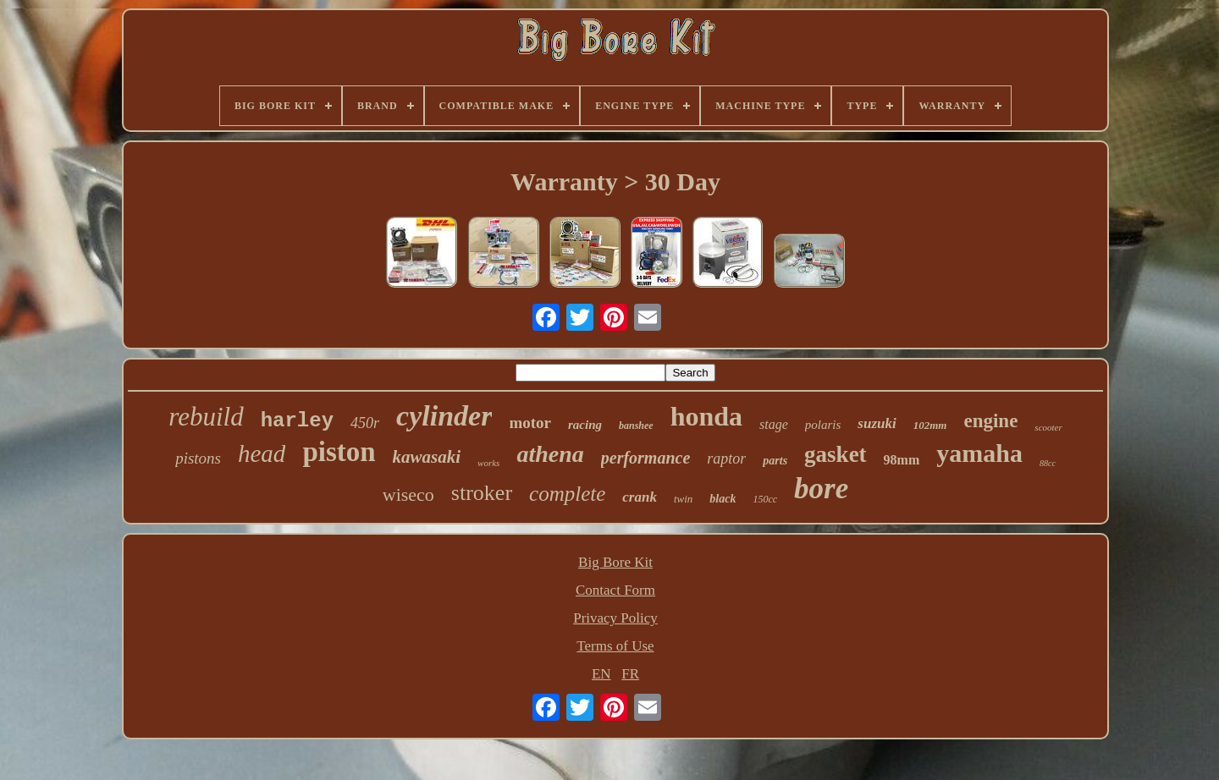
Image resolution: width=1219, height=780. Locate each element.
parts (775, 460)
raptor (726, 458)
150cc (765, 499)
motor (530, 422)
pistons (198, 458)
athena (549, 454)
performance (646, 457)
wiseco (408, 494)
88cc (1048, 463)
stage (773, 424)
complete (567, 493)
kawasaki (427, 457)
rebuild (205, 416)
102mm (930, 425)
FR (630, 674)
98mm (902, 460)
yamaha (979, 453)
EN (601, 674)
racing (585, 424)
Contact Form (615, 590)
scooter (1048, 427)
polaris (823, 424)
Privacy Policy (615, 618)
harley (297, 420)
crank (639, 497)
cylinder (444, 415)
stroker (481, 493)
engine (990, 420)
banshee (636, 425)
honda (706, 416)
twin (683, 498)
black (722, 498)
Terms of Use (615, 646)
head (261, 453)
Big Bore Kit (615, 562)
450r (364, 423)
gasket (835, 454)
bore (821, 488)
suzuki (877, 423)
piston (338, 452)
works (488, 463)
